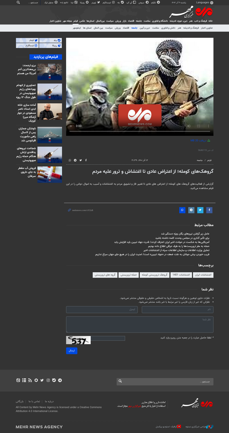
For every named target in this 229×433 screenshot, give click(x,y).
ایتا (74, 2)
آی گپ (131, 2)
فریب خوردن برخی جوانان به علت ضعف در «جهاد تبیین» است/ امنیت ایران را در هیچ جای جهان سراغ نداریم (152, 254)
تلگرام (155, 2)
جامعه (139, 21)
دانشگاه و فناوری (160, 21)
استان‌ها (90, 21)
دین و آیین (145, 28)
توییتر (96, 2)
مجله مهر (67, 21)
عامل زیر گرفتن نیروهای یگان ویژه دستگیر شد (185, 234)
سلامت (147, 21)
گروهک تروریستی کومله (154, 275)
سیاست (110, 21)
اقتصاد (131, 21)
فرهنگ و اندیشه (191, 28)
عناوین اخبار (207, 28)
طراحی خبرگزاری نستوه (199, 427)
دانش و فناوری (168, 28)
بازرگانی (20, 402)
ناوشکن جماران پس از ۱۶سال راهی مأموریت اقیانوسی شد (27, 134)
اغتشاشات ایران (203, 275)
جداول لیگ (51, 2)
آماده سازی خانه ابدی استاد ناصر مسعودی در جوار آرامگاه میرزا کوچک (26, 113)
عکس (82, 21)
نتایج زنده (64, 2)
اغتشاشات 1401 (181, 275)
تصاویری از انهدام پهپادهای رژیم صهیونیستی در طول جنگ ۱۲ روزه (26, 91)
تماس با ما (34, 402)
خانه (211, 21)
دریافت (201, 141)
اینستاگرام (109, 2)
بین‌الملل (100, 21)
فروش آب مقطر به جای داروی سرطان (27, 172)
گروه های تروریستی (105, 275)
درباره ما (49, 402)
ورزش (118, 21)
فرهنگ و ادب (200, 21)
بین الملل (98, 28)
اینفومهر (77, 28)
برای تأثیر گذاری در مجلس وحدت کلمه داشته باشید (182, 238)
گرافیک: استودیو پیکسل (168, 427)
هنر (191, 21)
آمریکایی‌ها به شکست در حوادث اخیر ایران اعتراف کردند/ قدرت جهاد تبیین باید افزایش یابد (161, 242)
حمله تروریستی (129, 275)
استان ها (87, 28)
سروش (144, 2)
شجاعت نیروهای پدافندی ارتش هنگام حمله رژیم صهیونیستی (26, 154)
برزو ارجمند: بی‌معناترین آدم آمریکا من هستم (26, 69)
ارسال (72, 351)
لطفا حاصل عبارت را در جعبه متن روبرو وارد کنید (186, 338)
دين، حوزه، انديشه (178, 21)
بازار (124, 21)
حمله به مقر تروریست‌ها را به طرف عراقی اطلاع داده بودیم (178, 246)
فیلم (75, 21)
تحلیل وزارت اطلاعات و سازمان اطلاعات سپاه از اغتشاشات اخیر (176, 250)
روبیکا (84, 2)
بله (120, 2)
